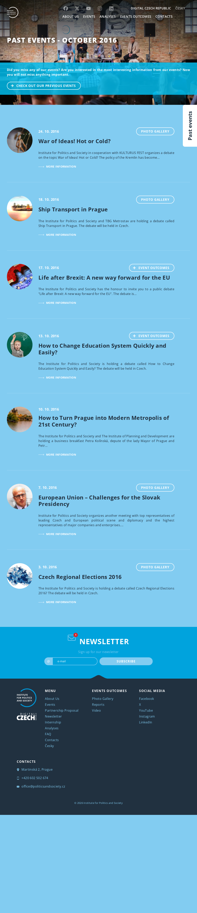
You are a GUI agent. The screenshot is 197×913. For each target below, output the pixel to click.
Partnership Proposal (61, 710)
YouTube (146, 710)
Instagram (147, 716)
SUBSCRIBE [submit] (126, 661)
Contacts (52, 740)
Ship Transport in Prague (73, 209)
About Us (52, 698)
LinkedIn (145, 722)
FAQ (48, 734)
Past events (189, 125)
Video (96, 710)
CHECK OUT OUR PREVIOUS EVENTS (41, 85)
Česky (180, 8)
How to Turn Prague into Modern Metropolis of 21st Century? (103, 421)
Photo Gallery (155, 131)
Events (50, 704)
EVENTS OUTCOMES (135, 16)
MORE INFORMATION (57, 166)
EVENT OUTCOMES (149, 267)
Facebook (146, 698)
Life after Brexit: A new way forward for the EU (104, 277)
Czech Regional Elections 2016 (80, 576)
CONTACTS (164, 16)
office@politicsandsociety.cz (41, 786)
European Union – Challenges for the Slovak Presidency (99, 501)
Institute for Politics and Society (103, 803)
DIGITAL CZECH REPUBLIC (151, 8)
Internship (53, 722)
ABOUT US (70, 16)
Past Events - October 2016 (62, 40)
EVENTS (89, 16)
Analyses (107, 16)
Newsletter (53, 716)
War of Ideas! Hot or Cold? (74, 141)
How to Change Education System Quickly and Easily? (102, 349)
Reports (98, 704)
